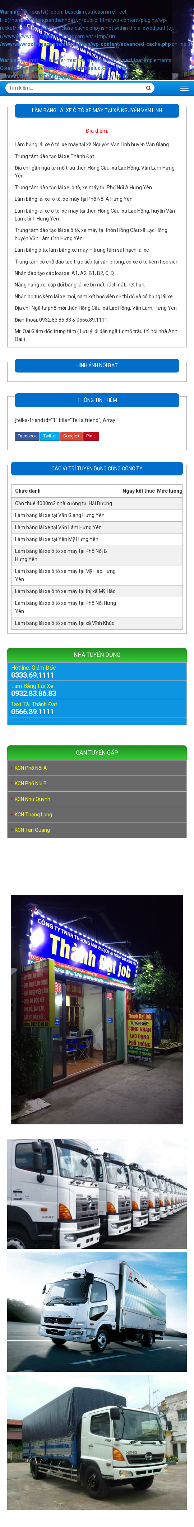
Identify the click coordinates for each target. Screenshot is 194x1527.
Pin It (91, 435)
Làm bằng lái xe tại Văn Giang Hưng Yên (60, 515)
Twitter (50, 435)
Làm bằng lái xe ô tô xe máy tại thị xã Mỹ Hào (65, 591)
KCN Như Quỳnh (32, 799)
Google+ (71, 435)
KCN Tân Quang (32, 830)
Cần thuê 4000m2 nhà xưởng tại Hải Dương (63, 503)
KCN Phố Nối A (31, 768)
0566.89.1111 (32, 711)
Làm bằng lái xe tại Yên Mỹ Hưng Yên (56, 539)
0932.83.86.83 (33, 693)
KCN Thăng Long (33, 814)
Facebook (27, 435)
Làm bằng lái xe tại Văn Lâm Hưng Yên (58, 527)
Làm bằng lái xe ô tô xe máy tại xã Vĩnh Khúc (64, 623)
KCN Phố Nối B (31, 783)
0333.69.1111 (32, 675)
